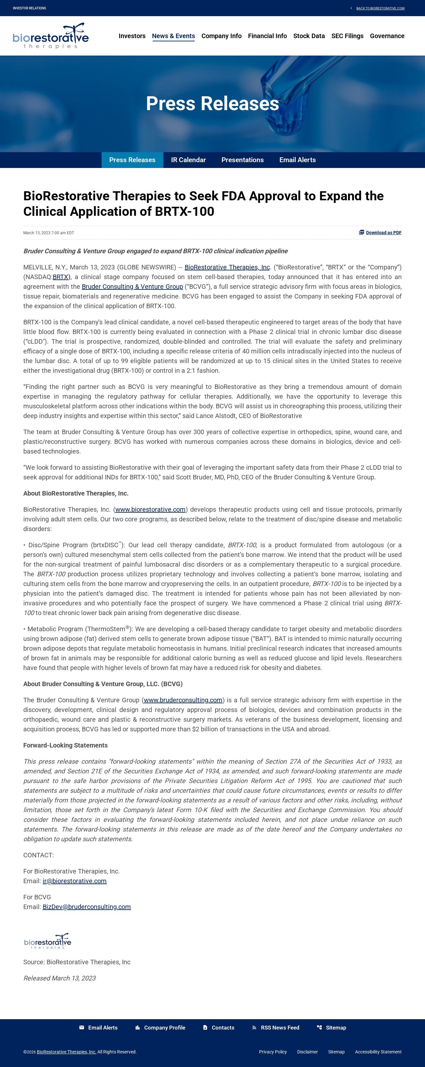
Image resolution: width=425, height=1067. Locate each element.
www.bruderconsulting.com (183, 700)
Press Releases (132, 160)
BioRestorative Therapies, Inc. (66, 1051)
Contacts (218, 1027)
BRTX (60, 277)
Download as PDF (380, 232)
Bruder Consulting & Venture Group (132, 286)
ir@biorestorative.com (75, 881)
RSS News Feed (276, 1027)
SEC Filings (348, 36)
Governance (387, 36)
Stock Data (309, 36)
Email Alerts (297, 160)
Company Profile (160, 1027)
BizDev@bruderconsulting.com (87, 907)
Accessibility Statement (378, 1052)
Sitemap (331, 1027)
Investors (132, 36)
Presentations (243, 160)
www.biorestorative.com (150, 509)
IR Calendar (188, 160)
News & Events (173, 36)
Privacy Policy (273, 1052)
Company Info (222, 36)
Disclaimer (307, 1052)
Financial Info (267, 36)
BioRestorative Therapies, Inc (227, 267)
